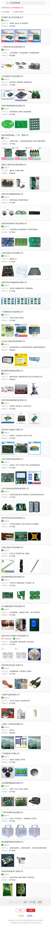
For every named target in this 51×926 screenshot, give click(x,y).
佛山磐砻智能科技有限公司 (12, 842)
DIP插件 (12, 406)
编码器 (12, 170)
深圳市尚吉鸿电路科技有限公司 (14, 282)
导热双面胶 (13, 642)
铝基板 (27, 553)
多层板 (12, 288)
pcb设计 (12, 435)
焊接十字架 (13, 789)
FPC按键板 (35, 524)
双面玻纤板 (20, 553)
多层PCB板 (13, 877)
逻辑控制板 (13, 377)
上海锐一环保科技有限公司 (12, 724)
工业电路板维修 (33, 53)
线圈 (21, 170)
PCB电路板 (13, 229)
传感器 (17, 170)
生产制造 (12, 26)
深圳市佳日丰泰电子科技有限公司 (15, 636)
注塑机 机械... (14, 141)
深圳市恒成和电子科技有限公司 (14, 223)
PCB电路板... (14, 612)
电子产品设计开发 (22, 465)
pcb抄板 (19, 435)
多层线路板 (13, 112)
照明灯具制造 (19, 318)
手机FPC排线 (25, 524)
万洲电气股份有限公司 (10, 695)
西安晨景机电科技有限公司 (12, 371)
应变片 (12, 818)
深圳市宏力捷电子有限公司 (12, 430)
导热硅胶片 (30, 642)
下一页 (32, 902)
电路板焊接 (28, 82)
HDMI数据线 (14, 671)
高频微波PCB (19, 288)
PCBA (12, 318)
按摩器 (12, 23)
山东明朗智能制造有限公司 (12, 783)
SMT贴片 (19, 406)
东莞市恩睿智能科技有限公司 (13, 106)
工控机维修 (13, 53)
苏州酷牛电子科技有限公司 (12, 17)
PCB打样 (13, 583)
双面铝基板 (13, 200)
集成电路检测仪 (26, 347)
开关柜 (12, 701)
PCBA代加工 (27, 406)
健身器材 (25, 23)
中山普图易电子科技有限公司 (13, 606)
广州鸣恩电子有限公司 (10, 753)
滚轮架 (25, 789)
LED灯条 (13, 553)
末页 (39, 902)
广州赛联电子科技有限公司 (12, 312)
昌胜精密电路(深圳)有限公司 (13, 577)
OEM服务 (20, 82)
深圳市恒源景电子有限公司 (12, 871)
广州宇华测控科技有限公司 (12, 812)
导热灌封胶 (22, 642)
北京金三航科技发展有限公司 (13, 341)
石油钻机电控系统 (16, 495)
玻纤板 (22, 760)
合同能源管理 (25, 701)
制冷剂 (12, 730)
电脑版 (29, 916)
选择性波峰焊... (15, 848)
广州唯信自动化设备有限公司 (13, 47)
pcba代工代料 (27, 435)
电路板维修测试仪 (39, 347)
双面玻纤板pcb (23, 200)
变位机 (20, 789)
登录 (20, 910)
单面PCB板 (22, 877)
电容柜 (17, 701)
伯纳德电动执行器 (24, 377)
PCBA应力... (19, 818)
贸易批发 (12, 173)
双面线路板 (27, 112)
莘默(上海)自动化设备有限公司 (13, 165)
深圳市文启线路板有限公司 (12, 194)
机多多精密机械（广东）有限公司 (15, 135)
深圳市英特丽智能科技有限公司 (14, 400)
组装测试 (13, 82)
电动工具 (18, 23)
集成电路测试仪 (15, 347)
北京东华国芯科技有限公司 (12, 459)
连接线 (29, 671)
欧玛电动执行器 (36, 377)
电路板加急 (20, 583)
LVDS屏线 (22, 671)
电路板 (20, 112)
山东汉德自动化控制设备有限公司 (15, 488)
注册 (30, 910)
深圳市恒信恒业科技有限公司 (13, 518)
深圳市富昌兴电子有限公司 (12, 665)
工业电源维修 (23, 53)
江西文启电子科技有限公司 (12, 253)
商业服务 (12, 55)
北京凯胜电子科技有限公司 (12, 76)
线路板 (12, 259)
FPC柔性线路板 (32, 229)
